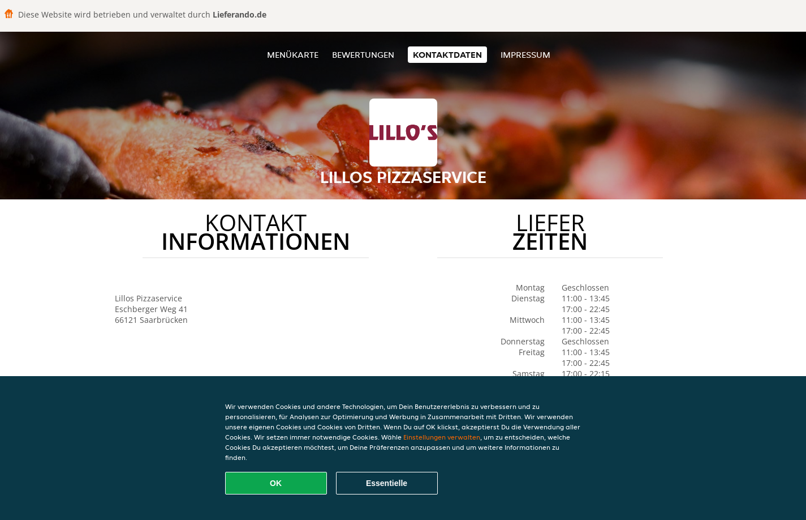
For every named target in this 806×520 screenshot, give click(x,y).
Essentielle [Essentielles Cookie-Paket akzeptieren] (386, 483)
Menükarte (292, 55)
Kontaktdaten (447, 55)
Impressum (525, 55)
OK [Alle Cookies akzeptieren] (276, 483)
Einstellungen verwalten (441, 437)
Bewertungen (363, 55)
